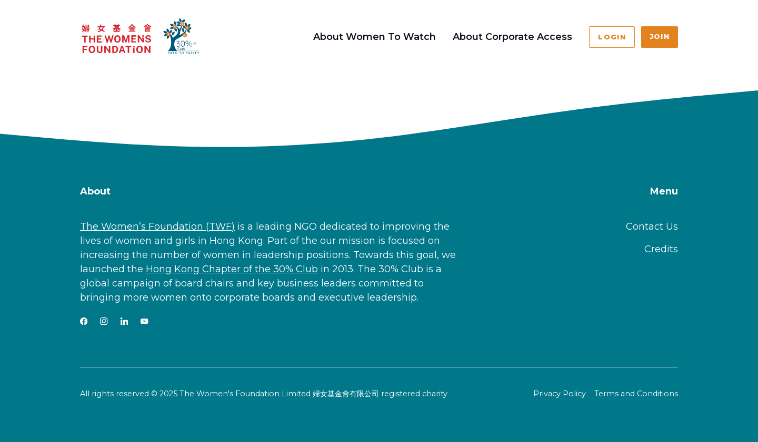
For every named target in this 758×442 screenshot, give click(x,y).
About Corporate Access (512, 37)
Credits (661, 249)
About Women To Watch (374, 37)
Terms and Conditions (636, 393)
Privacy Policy (559, 393)
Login (611, 37)
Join (660, 36)
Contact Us (652, 226)
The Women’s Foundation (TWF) (157, 226)
